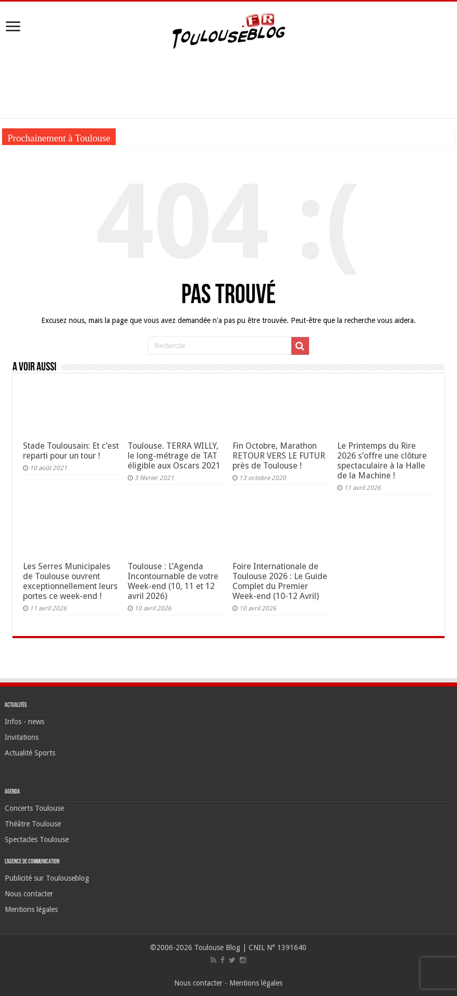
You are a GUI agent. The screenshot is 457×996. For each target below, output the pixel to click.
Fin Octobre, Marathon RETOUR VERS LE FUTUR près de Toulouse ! (278, 456)
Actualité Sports (30, 753)
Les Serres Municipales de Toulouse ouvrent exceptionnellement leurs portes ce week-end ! (70, 581)
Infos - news (24, 721)
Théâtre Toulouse (33, 824)
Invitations (22, 737)
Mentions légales (31, 909)
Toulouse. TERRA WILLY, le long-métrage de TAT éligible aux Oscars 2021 (174, 456)
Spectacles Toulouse (37, 839)
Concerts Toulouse (34, 808)
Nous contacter (29, 894)
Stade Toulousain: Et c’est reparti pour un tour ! (71, 451)
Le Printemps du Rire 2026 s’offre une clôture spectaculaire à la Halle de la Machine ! (382, 461)
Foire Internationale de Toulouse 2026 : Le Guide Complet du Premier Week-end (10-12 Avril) (279, 581)
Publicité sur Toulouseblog (47, 878)
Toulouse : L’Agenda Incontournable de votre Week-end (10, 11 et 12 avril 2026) (173, 581)
